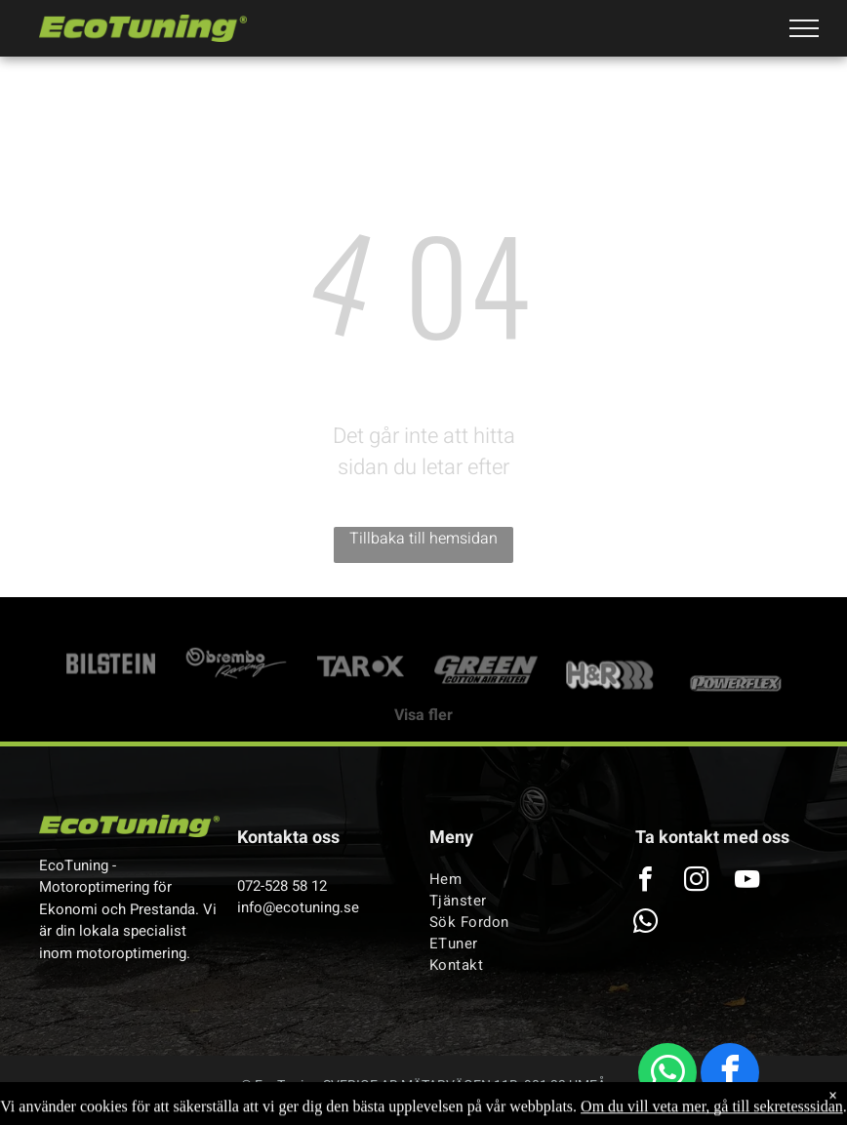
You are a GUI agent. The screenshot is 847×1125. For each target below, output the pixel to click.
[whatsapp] (667, 1074)
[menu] (804, 28)
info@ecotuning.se (298, 907)
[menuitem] (512, 879)
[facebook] (730, 1074)
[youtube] (747, 882)
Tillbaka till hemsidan (423, 538)
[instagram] (696, 882)
